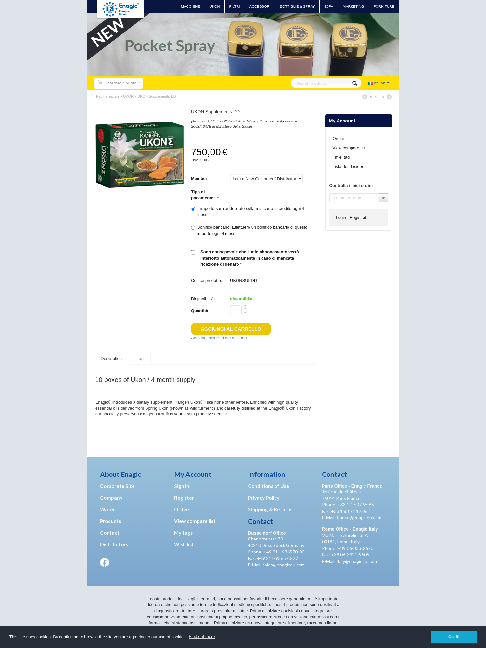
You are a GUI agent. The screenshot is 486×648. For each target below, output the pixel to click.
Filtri (234, 6)
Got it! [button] (453, 636)
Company (111, 498)
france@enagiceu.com (359, 517)
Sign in (181, 486)
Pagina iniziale (107, 96)
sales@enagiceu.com (283, 564)
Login (341, 217)
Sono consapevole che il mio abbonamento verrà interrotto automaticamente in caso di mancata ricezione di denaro (249, 257)
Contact (110, 533)
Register (184, 498)
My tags (183, 533)
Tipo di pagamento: (203, 194)
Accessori (260, 6)
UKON (215, 6)
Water (107, 509)
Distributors (114, 544)
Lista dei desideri (348, 166)
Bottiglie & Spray (297, 6)
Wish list (184, 544)
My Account (342, 120)
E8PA (328, 6)
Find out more (202, 636)
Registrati (358, 217)
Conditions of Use (268, 486)
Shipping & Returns (270, 509)
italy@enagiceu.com (357, 561)
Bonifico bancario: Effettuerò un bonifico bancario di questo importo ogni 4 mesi (249, 230)
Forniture (384, 6)
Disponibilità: (203, 298)
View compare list (349, 148)
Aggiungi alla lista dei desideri (219, 338)
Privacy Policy (263, 498)
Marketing (353, 6)
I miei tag (341, 157)
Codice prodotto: (206, 280)
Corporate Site (117, 486)
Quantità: (200, 310)
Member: (200, 178)
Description (111, 358)
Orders (182, 509)
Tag (140, 358)
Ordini (338, 138)
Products (110, 521)
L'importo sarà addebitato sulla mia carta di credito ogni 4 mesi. (247, 211)
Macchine (190, 6)
